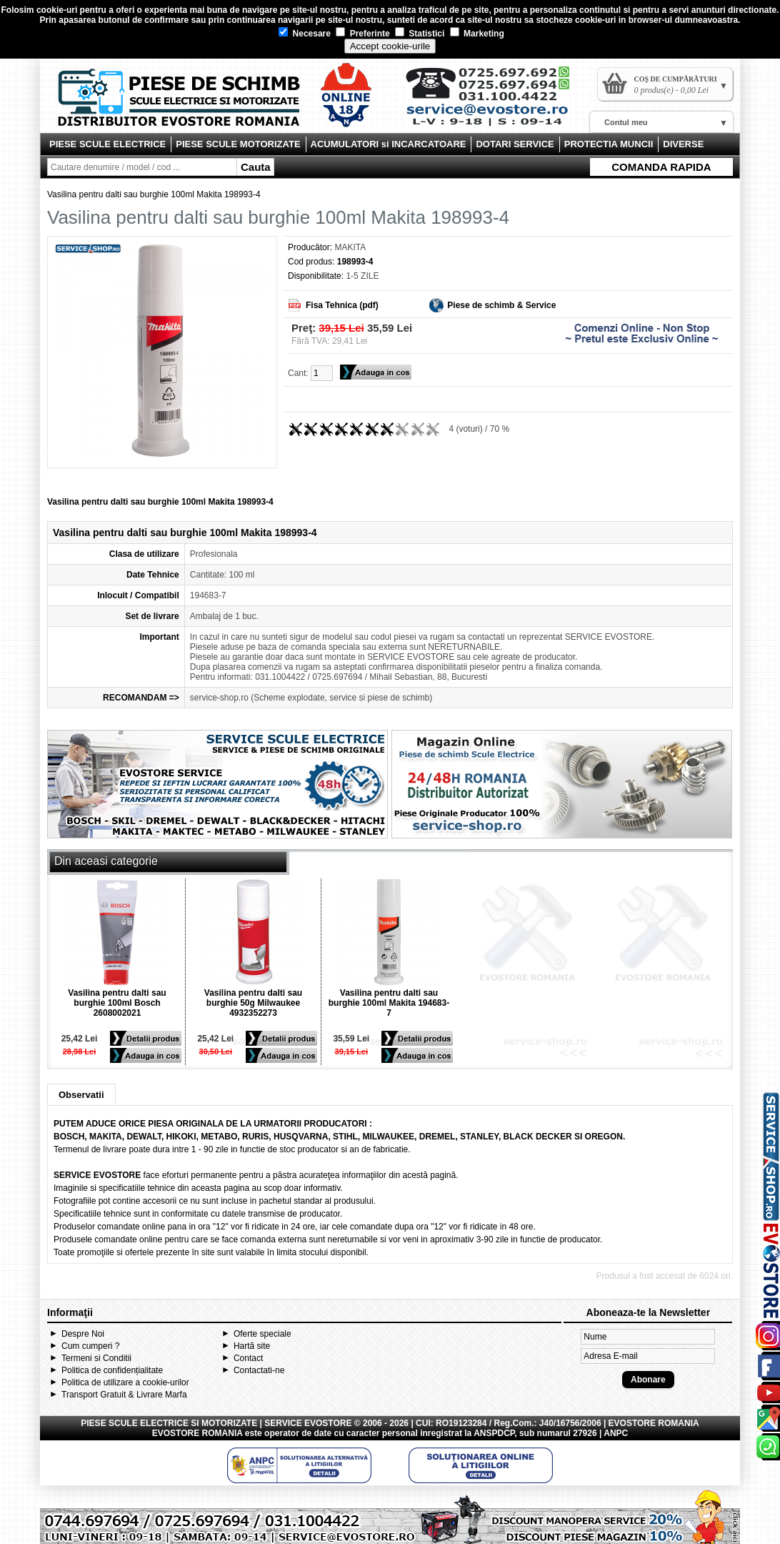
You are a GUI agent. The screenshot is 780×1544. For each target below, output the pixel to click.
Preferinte (362, 34)
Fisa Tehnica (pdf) (342, 305)
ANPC (616, 1433)
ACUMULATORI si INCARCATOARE (388, 144)
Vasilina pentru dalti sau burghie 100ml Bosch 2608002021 (117, 1003)
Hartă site (252, 1346)
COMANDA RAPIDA (661, 167)
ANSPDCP (494, 1433)
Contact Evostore (494, 101)
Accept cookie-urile (390, 46)
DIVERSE (683, 144)
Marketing (477, 34)
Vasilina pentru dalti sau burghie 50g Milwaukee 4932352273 (253, 1003)
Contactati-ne (259, 1370)
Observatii (81, 1094)
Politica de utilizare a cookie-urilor (125, 1382)
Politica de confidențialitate (112, 1370)
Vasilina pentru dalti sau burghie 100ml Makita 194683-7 (389, 1003)
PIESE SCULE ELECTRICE (107, 144)
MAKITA (350, 247)
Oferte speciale (262, 1334)
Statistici (419, 34)
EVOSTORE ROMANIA (197, 1433)
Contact (248, 1358)
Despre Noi (82, 1334)
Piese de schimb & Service (501, 305)
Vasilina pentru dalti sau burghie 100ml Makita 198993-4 (154, 194)
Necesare (305, 34)
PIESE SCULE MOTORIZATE (238, 144)
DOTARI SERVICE (515, 144)
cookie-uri (56, 10)
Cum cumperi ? (90, 1346)
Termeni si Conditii (96, 1358)
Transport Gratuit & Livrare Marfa (124, 1395)
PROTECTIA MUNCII (608, 144)
